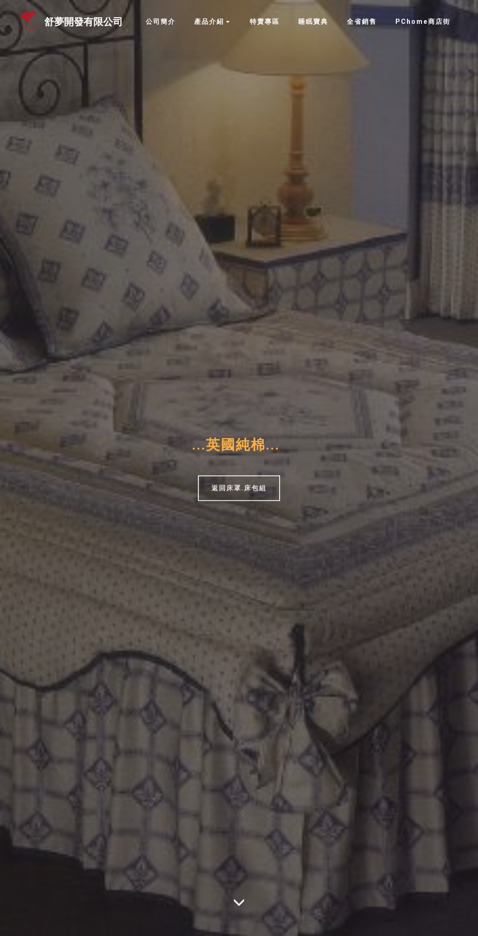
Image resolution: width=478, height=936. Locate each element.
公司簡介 (161, 21)
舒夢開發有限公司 (83, 22)
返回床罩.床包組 (239, 491)
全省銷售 (362, 21)
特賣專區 (265, 21)
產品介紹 (209, 21)
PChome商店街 (422, 21)
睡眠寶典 (313, 21)
